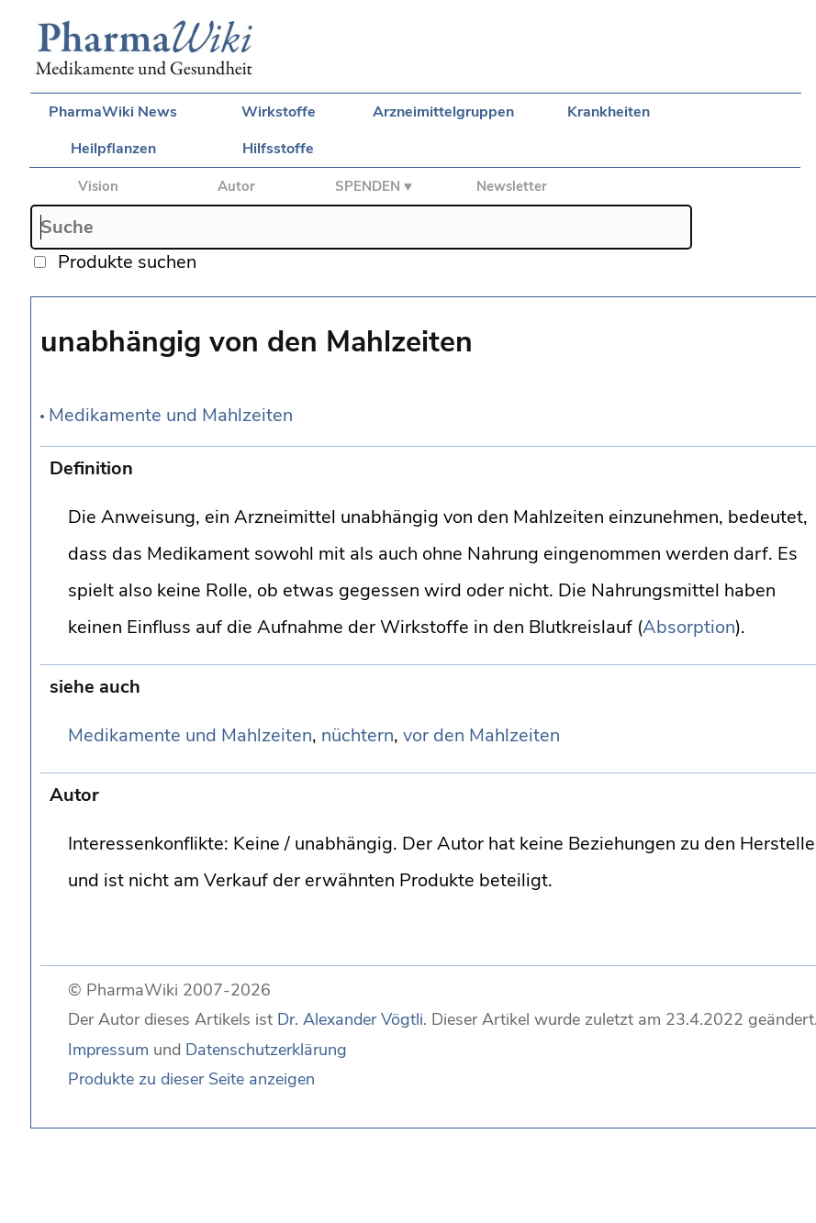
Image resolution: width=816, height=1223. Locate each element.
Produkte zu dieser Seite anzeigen (191, 1079)
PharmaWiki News (113, 112)
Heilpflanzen (113, 149)
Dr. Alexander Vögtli (350, 1019)
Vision (98, 186)
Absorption (689, 627)
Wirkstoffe (278, 112)
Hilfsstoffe (278, 149)
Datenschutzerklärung (266, 1050)
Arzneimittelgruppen (443, 112)
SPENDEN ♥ (373, 186)
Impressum (108, 1050)
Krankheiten (608, 112)
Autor (236, 186)
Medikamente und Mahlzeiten (171, 415)
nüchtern (357, 735)
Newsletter (511, 186)
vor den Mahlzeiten (481, 735)
